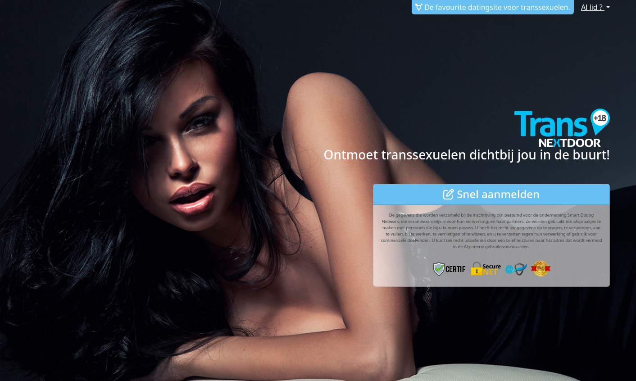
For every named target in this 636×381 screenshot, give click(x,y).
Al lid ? (592, 7)
